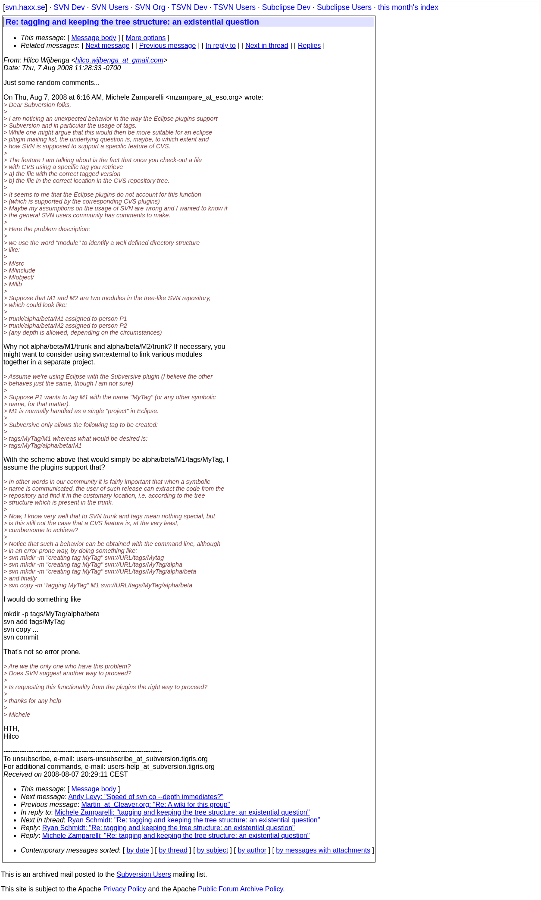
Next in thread (266, 45)
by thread (173, 850)
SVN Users (109, 7)
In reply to (221, 45)
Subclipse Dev (286, 7)
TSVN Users (234, 7)
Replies (309, 45)
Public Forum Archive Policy (240, 889)
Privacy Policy (124, 889)
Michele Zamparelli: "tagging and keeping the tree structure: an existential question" (182, 812)
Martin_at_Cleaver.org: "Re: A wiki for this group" (155, 804)
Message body (93, 37)
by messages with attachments (323, 850)
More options (146, 37)
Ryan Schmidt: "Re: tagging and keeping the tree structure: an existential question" (194, 820)
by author (252, 850)
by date (137, 850)
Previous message (167, 45)
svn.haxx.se (25, 7)
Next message (107, 45)
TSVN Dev (189, 7)
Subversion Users (144, 874)
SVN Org (150, 7)
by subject (212, 850)
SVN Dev (68, 7)
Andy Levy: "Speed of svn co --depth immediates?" (145, 796)
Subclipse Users (344, 7)
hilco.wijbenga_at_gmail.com (119, 60)
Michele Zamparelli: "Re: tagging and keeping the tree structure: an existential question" (176, 835)
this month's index (408, 7)
